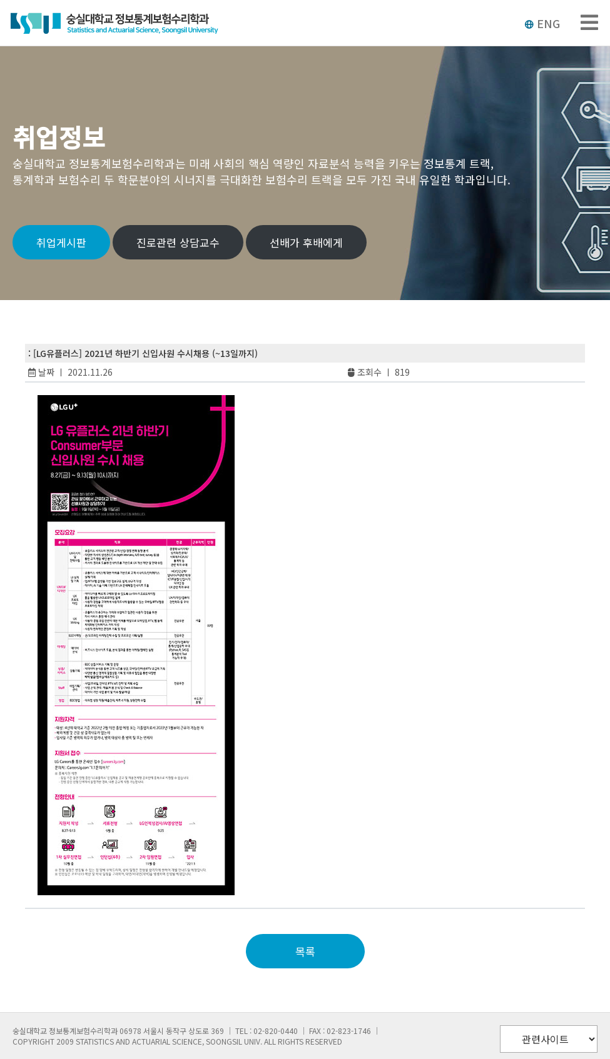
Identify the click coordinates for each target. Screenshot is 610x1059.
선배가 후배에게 (306, 242)
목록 (305, 951)
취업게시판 (61, 242)
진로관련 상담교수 (178, 242)
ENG (542, 23)
